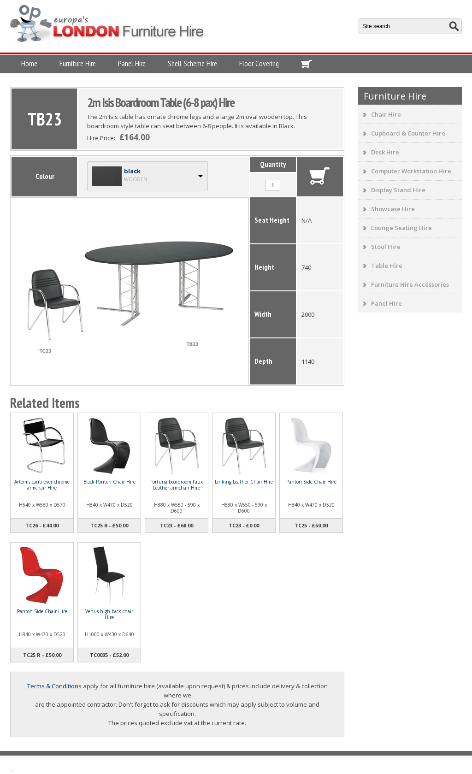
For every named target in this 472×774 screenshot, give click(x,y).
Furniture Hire (77, 64)
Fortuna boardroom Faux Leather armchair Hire (176, 485)
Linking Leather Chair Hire (244, 482)
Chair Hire (386, 114)
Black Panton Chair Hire (109, 482)
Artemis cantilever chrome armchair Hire (42, 485)
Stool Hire (386, 246)
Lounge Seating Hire (401, 228)
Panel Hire (132, 64)
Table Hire (386, 265)
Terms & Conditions (54, 686)
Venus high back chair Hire (109, 614)
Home (29, 64)
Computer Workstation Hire (411, 171)
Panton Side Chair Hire (311, 482)
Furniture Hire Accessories (410, 284)
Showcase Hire (393, 209)
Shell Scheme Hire (192, 64)
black (132, 171)
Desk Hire (385, 152)
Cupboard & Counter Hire (408, 133)
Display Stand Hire (398, 190)
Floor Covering (259, 64)
